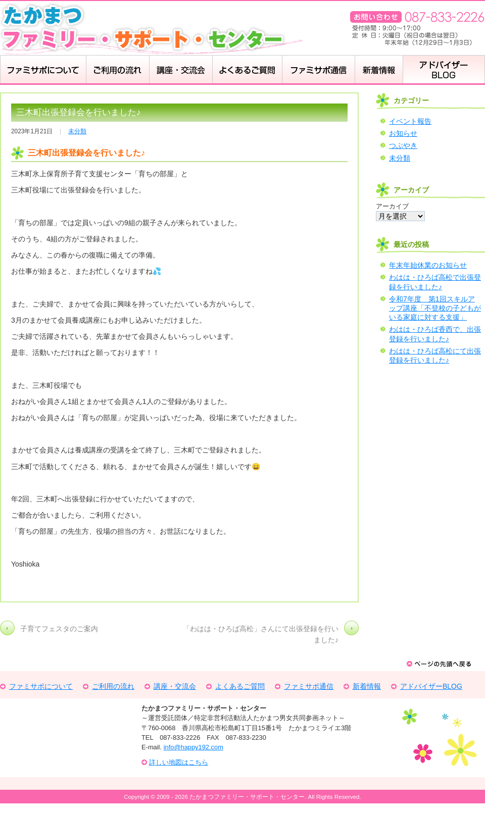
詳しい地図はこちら (178, 762)
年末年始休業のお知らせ (428, 265)
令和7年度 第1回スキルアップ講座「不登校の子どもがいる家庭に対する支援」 (435, 308)
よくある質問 (247, 70)
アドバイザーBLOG (444, 70)
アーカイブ (392, 206)
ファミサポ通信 (308, 686)
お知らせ (403, 133)
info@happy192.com (193, 747)
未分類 (77, 131)
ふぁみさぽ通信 (318, 70)
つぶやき (403, 145)
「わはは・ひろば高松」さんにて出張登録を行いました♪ (260, 634)
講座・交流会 (180, 70)
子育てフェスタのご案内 (59, 629)
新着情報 (379, 70)
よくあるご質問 (240, 686)
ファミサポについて (43, 70)
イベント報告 (410, 121)
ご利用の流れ (117, 70)
